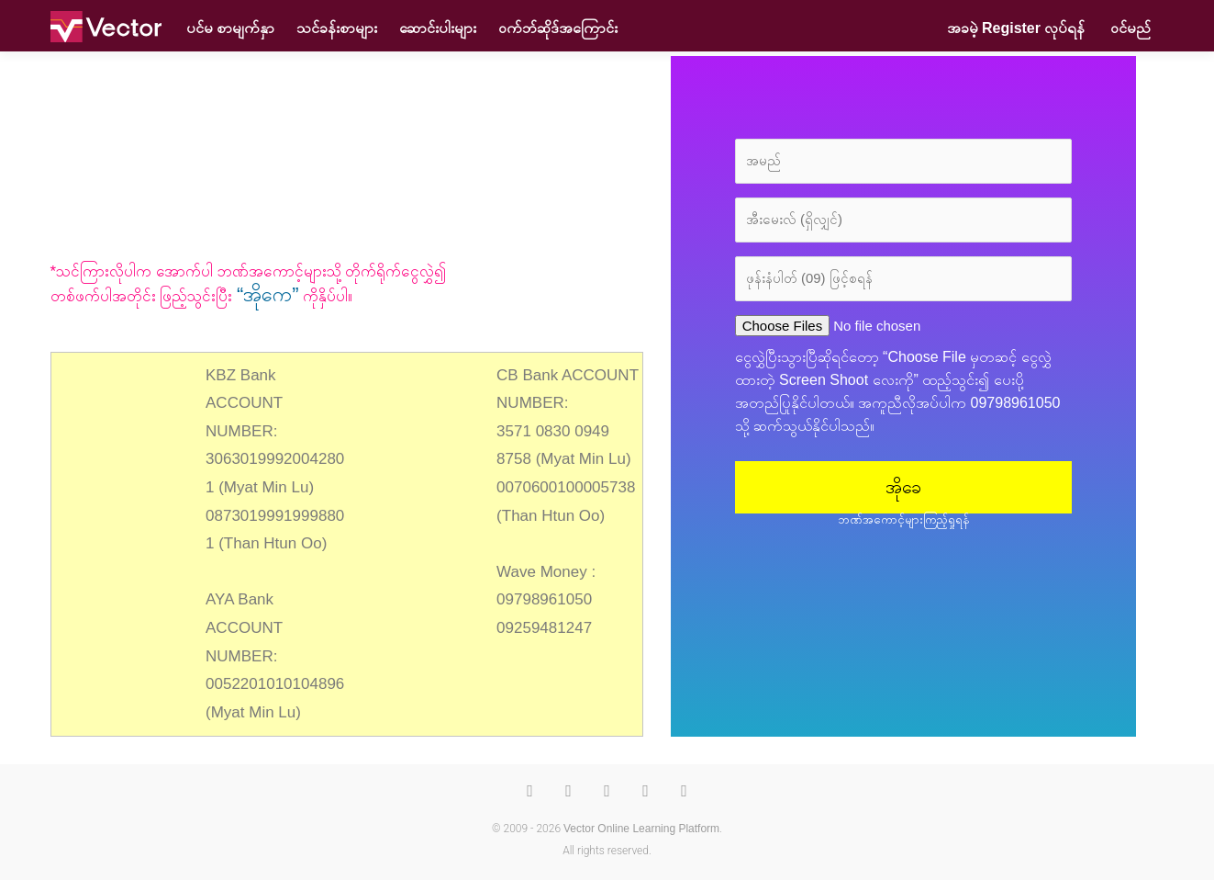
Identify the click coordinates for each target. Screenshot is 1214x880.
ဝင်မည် (1130, 28)
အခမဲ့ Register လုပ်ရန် (1016, 28)
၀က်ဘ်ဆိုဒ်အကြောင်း (558, 28)
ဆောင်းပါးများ (437, 28)
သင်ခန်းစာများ (336, 28)
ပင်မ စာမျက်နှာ (230, 28)
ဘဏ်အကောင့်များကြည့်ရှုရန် (904, 520)
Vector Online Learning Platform (641, 828)
